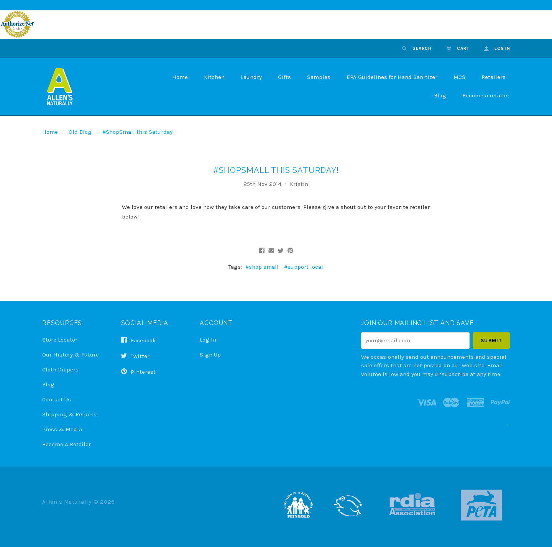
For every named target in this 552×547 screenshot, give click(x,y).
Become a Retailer (66, 444)
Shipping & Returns (69, 414)
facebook (138, 340)
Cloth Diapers (60, 369)
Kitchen (214, 77)
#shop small (262, 266)
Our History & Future (70, 354)
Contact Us (56, 399)
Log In (208, 339)
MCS (459, 77)
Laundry (251, 77)
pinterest (138, 371)
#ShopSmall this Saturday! (138, 131)
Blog (440, 95)
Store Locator (59, 339)
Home (180, 77)
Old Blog (80, 131)
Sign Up (210, 354)
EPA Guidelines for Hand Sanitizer (392, 77)
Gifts (284, 77)
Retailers (493, 77)
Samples (318, 77)
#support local (303, 266)
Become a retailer (485, 95)
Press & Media (62, 429)
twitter (135, 356)
